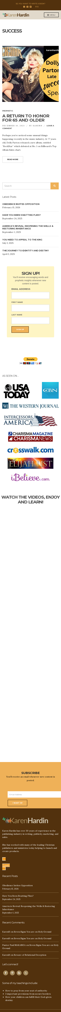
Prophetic (7, 111)
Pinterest (27, 7)
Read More (12, 159)
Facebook (24, 7)
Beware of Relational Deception (30, 955)
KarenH (37, 126)
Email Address (20, 289)
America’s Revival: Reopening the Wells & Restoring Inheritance (27, 227)
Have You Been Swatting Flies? (21, 215)
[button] (6, 863)
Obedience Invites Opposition (20, 204)
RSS (37, 7)
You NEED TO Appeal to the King (22, 239)
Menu (51, 15)
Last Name (16, 315)
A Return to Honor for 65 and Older (25, 118)
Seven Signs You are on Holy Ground (32, 931)
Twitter (31, 7)
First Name (17, 302)
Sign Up (20, 329)
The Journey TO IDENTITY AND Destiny (25, 250)
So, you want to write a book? (30, 4)
